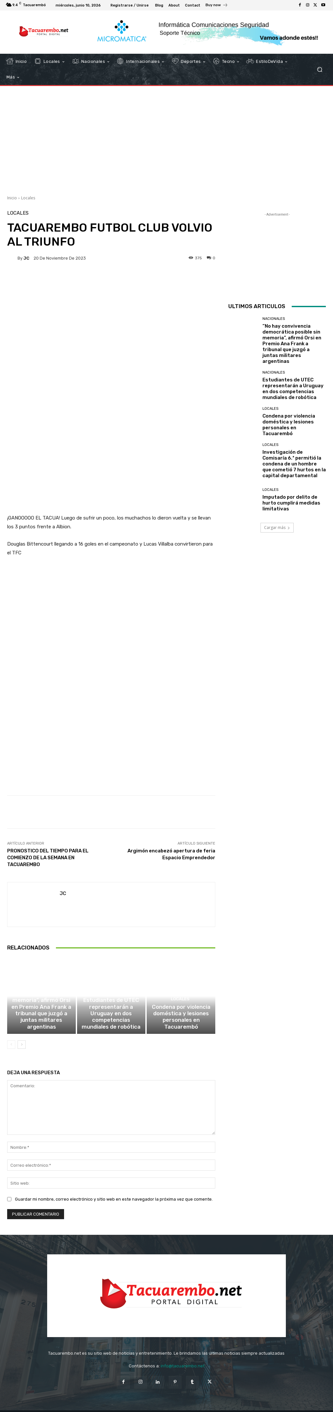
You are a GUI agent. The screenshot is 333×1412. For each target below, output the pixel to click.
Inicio (12, 198)
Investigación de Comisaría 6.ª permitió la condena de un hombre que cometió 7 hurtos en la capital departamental (294, 463)
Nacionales (40, 974)
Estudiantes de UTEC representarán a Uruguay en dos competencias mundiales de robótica (111, 1008)
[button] (319, 69)
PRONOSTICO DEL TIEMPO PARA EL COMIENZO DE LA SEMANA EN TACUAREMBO (47, 840)
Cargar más (277, 527)
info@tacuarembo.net (183, 1355)
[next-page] (22, 1034)
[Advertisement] (166, 138)
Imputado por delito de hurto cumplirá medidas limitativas (291, 503)
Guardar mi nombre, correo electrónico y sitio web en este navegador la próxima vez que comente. (114, 1188)
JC (26, 258)
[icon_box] (217, 5)
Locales (28, 198)
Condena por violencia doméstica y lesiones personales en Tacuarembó (181, 1008)
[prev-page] (11, 1034)
